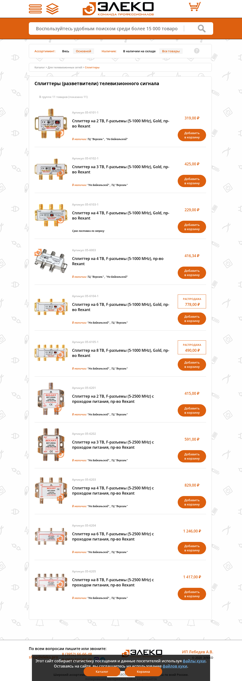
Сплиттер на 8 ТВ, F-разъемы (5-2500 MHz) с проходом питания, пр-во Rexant (113, 582)
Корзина (143, 671)
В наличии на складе (139, 51)
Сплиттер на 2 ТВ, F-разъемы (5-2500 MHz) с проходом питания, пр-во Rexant (113, 399)
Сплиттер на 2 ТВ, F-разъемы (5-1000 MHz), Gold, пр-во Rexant (120, 123)
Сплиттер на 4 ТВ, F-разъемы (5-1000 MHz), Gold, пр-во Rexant (120, 215)
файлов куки (175, 666)
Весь (65, 51)
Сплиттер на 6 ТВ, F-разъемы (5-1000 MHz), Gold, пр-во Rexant (120, 307)
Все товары (171, 51)
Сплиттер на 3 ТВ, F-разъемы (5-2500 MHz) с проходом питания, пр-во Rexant (113, 444)
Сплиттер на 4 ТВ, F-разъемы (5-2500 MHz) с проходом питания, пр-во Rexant (113, 490)
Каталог (40, 67)
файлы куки (194, 660)
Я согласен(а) (121, 674)
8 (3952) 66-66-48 (77, 654)
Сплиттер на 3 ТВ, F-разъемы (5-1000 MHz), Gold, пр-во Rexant (120, 169)
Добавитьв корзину (192, 135)
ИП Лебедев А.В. (197, 652)
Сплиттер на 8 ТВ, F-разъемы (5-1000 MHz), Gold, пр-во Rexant (120, 353)
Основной (83, 51)
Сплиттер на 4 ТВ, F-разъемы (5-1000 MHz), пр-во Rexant (118, 261)
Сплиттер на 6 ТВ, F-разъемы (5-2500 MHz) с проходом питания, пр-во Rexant (113, 536)
